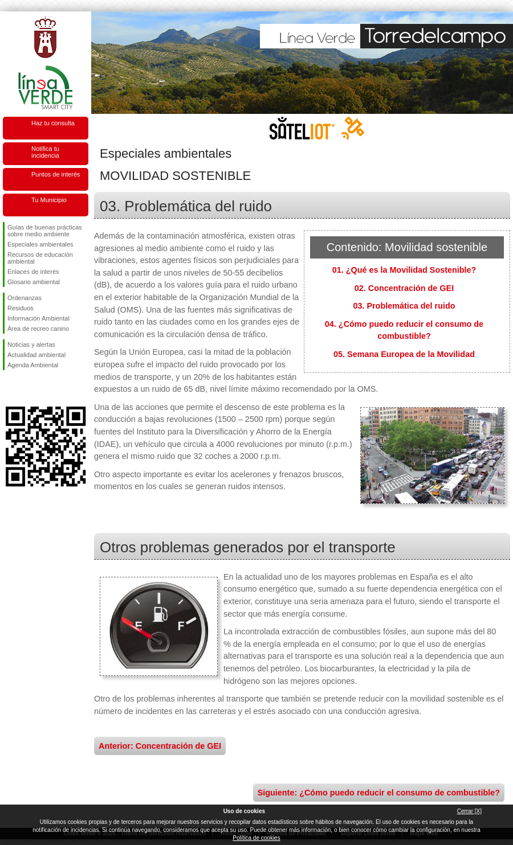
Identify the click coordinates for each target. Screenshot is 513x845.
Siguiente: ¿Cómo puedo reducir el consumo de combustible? (379, 792)
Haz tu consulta (53, 123)
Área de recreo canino (38, 328)
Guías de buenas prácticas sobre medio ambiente (44, 230)
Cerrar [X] (469, 811)
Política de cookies (256, 838)
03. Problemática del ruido (404, 305)
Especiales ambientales (40, 244)
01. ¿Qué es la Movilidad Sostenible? (404, 269)
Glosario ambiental (33, 281)
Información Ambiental (38, 318)
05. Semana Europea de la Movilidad (404, 354)
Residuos (20, 308)
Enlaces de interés (33, 271)
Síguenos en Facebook (10, 388)
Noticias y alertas (31, 344)
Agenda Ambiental (32, 365)
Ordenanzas (24, 297)
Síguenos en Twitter (28, 388)
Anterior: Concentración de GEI (160, 745)
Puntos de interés (55, 174)
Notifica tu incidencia (45, 152)
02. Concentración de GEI (404, 288)
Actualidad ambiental (36, 354)
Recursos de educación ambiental (40, 258)
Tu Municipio (49, 199)
